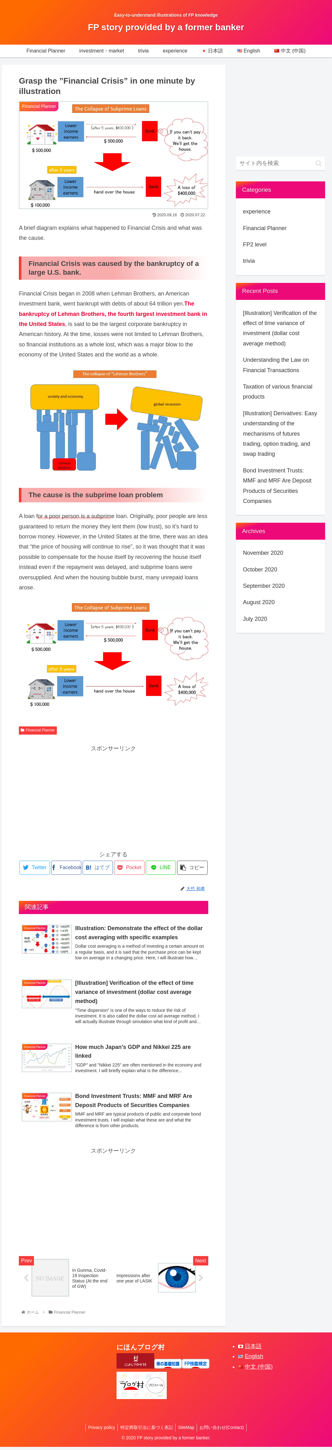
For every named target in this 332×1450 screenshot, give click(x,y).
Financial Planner (38, 730)
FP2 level (254, 244)
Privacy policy (99, 1430)
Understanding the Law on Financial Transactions (276, 365)
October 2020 (260, 569)
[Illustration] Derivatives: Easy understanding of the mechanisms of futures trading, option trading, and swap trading (280, 433)
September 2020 (264, 586)
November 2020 (263, 553)
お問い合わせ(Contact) (224, 1430)
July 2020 (255, 619)
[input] (280, 163)
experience (256, 211)
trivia (249, 261)
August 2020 (259, 602)
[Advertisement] (113, 797)
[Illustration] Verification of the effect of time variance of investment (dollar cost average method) (280, 328)
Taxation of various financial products (277, 391)
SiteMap (187, 1430)
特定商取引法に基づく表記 (145, 1430)
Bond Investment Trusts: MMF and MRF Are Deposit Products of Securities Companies (277, 485)
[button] (318, 163)
